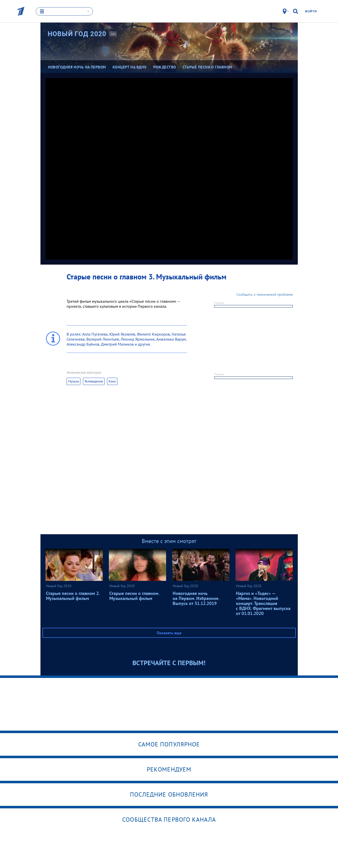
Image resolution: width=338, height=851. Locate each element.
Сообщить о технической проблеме (264, 294)
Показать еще (169, 632)
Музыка (73, 381)
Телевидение (93, 381)
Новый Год (77, 34)
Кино (112, 381)
